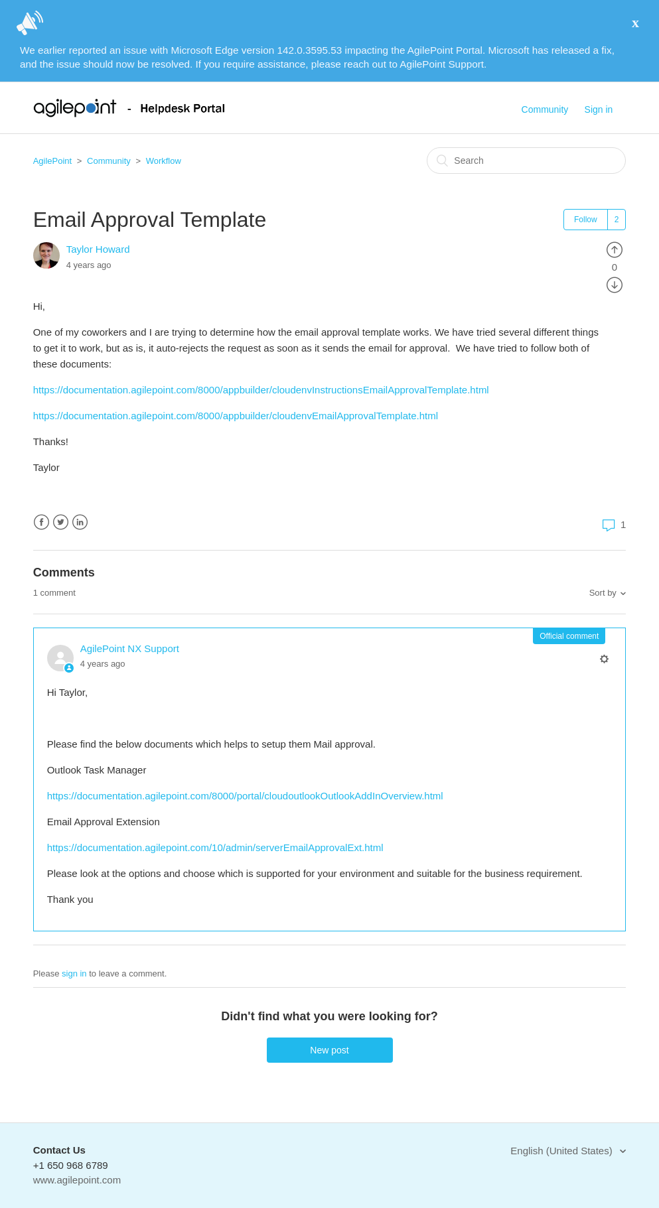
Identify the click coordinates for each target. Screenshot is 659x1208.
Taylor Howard (98, 249)
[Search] (526, 160)
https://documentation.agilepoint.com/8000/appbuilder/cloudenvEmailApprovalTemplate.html (235, 415)
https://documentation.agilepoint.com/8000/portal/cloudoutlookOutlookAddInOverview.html (245, 795)
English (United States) (562, 1150)
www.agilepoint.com (77, 1179)
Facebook (41, 522)
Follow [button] (585, 219)
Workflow (163, 161)
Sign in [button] (599, 109)
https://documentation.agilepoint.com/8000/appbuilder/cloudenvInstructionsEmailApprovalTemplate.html (261, 389)
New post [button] (329, 1050)
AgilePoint (52, 161)
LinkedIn (80, 522)
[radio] (614, 249)
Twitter (60, 522)
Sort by (603, 593)
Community (545, 109)
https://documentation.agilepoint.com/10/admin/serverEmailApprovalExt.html (215, 847)
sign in (74, 973)
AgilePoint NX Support (129, 648)
